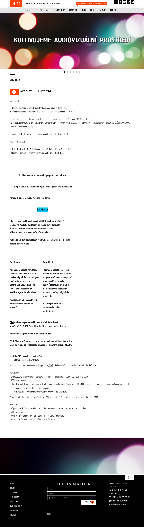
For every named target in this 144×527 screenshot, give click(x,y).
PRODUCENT (73, 10)
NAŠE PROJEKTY (88, 10)
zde (49, 334)
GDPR (49, 514)
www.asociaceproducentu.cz (118, 504)
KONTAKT (113, 10)
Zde (11, 322)
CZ (131, 6)
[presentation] (79, 511)
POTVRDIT (88, 502)
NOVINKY (38, 10)
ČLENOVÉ (49, 10)
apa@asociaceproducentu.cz (118, 501)
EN (133, 6)
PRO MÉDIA (102, 10)
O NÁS (29, 10)
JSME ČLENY (60, 10)
